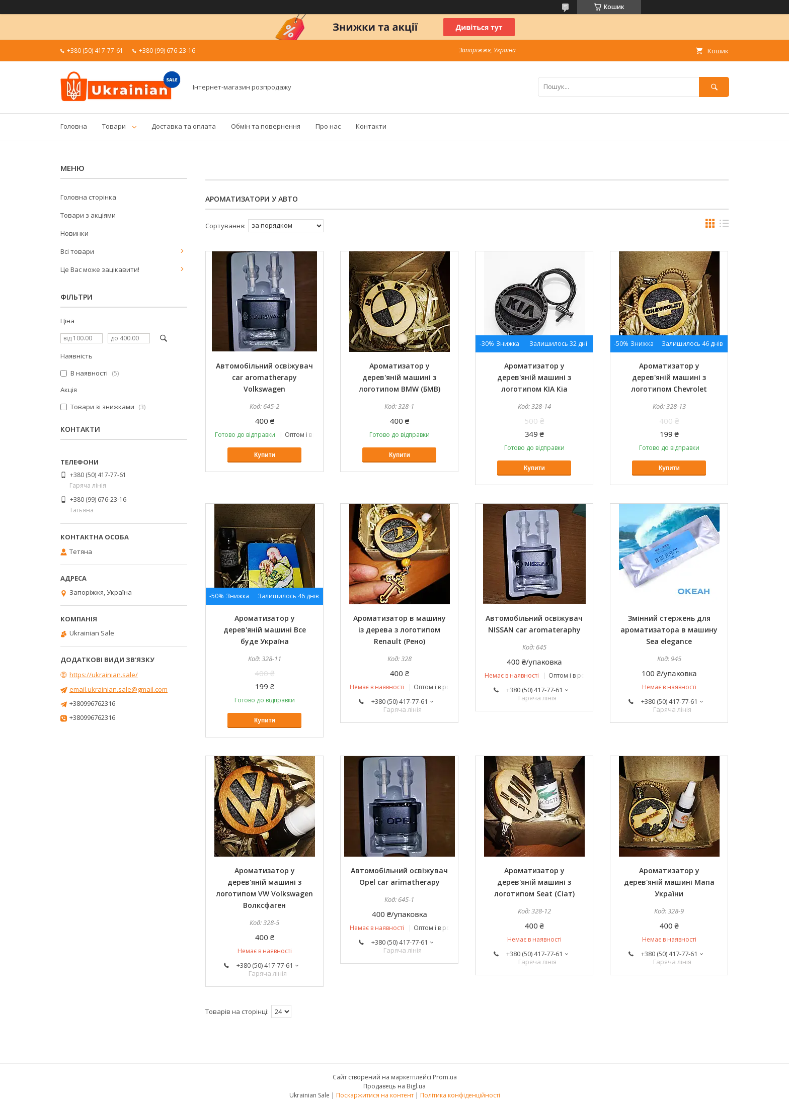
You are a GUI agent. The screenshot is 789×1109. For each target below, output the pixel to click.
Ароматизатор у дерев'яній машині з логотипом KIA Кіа (534, 377)
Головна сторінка (88, 197)
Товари (114, 126)
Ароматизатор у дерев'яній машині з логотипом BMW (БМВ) (399, 377)
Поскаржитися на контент (375, 1095)
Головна (73, 126)
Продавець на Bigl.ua (394, 1086)
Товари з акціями (88, 215)
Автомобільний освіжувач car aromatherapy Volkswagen (264, 377)
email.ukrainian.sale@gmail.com (118, 689)
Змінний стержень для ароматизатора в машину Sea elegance (669, 629)
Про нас (328, 126)
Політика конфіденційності (460, 1095)
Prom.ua (445, 1077)
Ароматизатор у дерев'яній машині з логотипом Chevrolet (669, 377)
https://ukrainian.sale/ (103, 675)
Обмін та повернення (265, 126)
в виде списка (724, 226)
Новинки (74, 233)
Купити (264, 454)
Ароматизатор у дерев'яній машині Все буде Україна (264, 629)
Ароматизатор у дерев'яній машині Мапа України (669, 882)
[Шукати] (714, 87)
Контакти (371, 126)
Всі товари (77, 251)
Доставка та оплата (183, 126)
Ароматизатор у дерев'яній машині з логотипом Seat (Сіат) (534, 882)
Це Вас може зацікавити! (99, 269)
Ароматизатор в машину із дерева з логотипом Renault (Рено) (399, 629)
